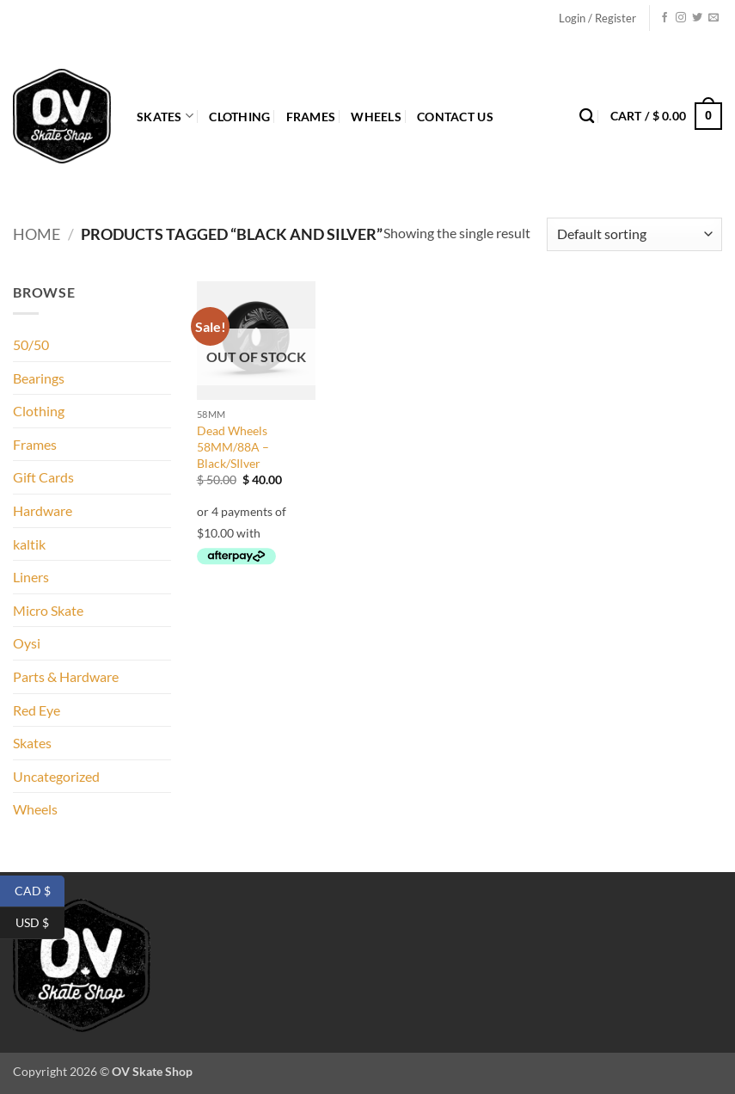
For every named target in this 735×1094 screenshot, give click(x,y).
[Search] (586, 116)
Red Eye (36, 710)
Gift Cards (43, 477)
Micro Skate (48, 610)
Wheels (376, 116)
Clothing (239, 116)
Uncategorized (56, 776)
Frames (311, 116)
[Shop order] (634, 234)
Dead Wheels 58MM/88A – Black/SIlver (233, 446)
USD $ (39, 923)
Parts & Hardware (66, 676)
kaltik (29, 544)
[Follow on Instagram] (681, 18)
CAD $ (40, 891)
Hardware (42, 510)
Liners (31, 577)
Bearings (38, 378)
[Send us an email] (713, 18)
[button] (597, 18)
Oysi (26, 643)
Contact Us (455, 116)
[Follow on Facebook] (664, 18)
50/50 (31, 344)
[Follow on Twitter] (697, 18)
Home (36, 233)
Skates (165, 116)
